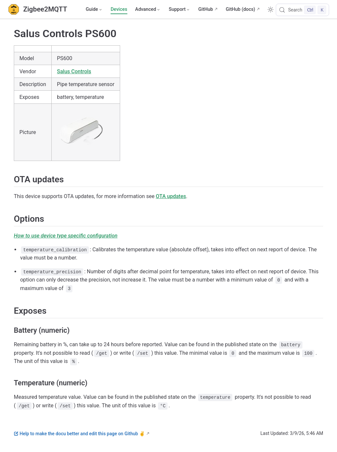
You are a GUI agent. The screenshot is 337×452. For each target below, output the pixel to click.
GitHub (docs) (240, 9)
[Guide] (94, 9)
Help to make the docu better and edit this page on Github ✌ (79, 433)
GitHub (205, 9)
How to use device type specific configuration (65, 236)
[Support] (180, 9)
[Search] (302, 10)
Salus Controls (74, 71)
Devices (119, 9)
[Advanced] (148, 9)
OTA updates (171, 196)
